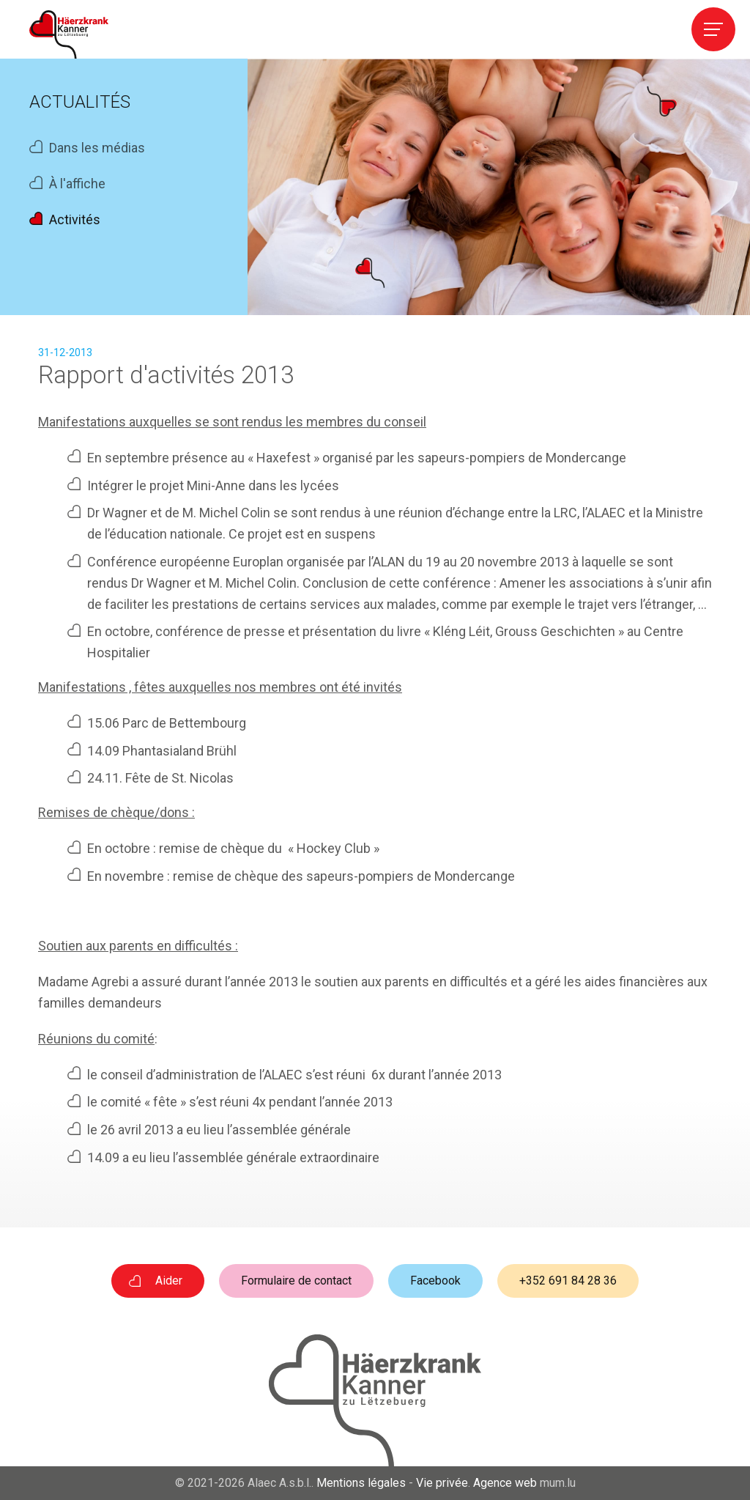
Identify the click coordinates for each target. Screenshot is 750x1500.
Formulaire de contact (296, 1280)
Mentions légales (361, 1483)
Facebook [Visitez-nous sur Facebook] (435, 1280)
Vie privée (442, 1483)
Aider (168, 1280)
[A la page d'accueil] (68, 34)
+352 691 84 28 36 (568, 1280)
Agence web (505, 1483)
